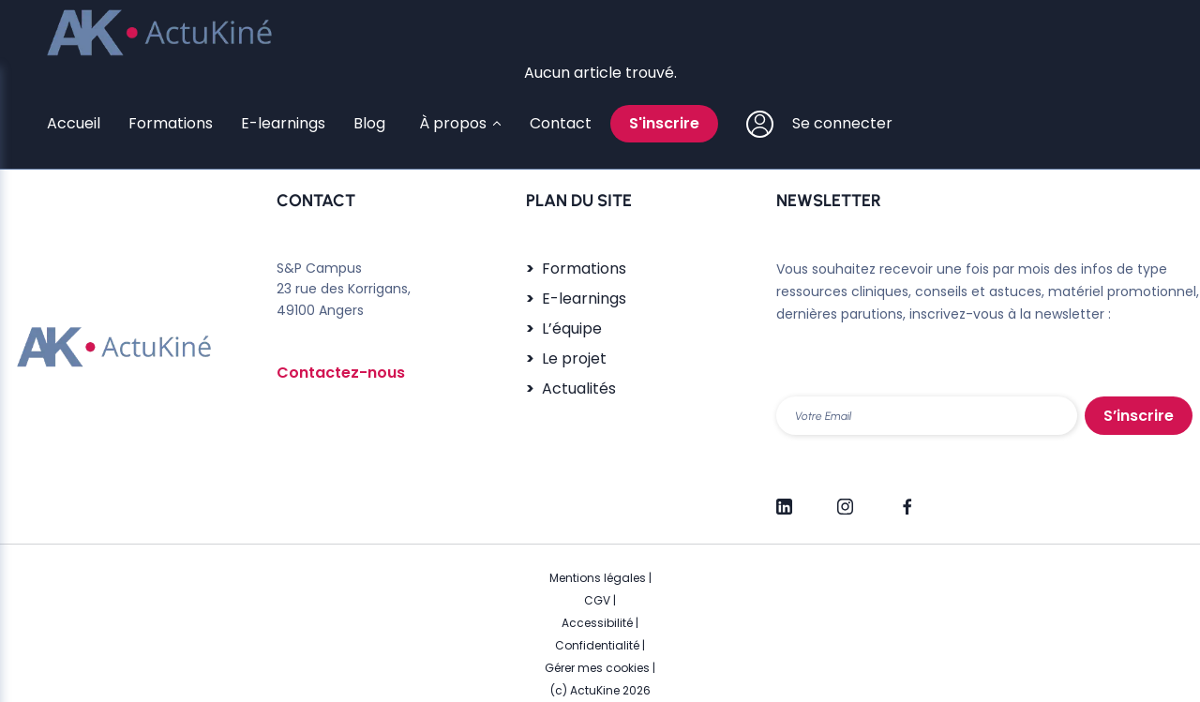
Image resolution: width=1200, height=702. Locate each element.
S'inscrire (664, 123)
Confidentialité (597, 645)
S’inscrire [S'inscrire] (1138, 415)
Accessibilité (597, 623)
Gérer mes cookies (597, 668)
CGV (597, 600)
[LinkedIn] (784, 498)
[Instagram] (845, 498)
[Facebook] (906, 498)
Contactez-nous (341, 372)
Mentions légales (597, 578)
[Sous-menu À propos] (457, 123)
